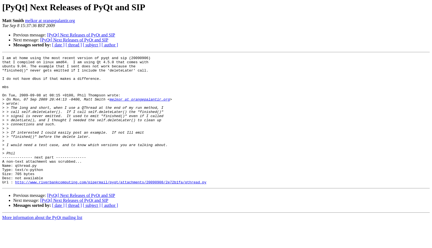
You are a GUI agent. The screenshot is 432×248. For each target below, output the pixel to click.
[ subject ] (92, 45)
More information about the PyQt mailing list (42, 243)
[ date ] (58, 45)
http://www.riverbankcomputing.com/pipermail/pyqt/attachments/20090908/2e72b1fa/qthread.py (110, 207)
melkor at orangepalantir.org (50, 20)
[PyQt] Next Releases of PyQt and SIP (81, 35)
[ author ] (110, 45)
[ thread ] (74, 45)
